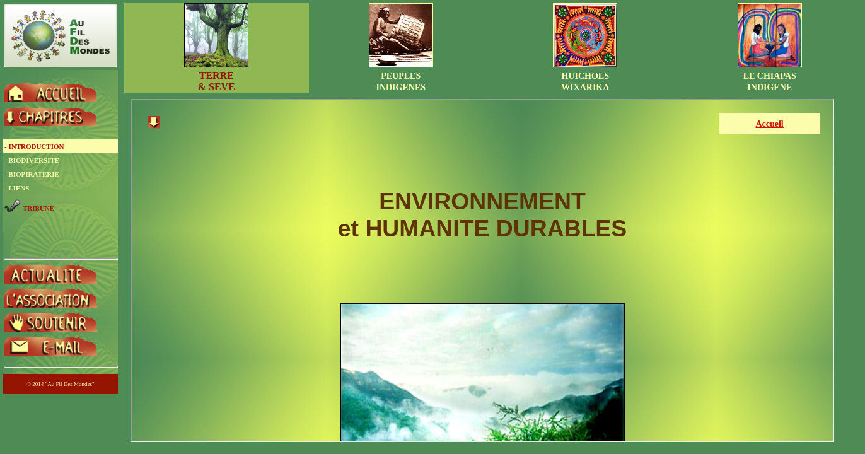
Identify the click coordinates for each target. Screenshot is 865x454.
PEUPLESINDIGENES (401, 76)
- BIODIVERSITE (31, 160)
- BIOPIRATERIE (31, 174)
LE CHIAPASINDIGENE (770, 76)
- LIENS (16, 188)
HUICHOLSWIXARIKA (585, 76)
